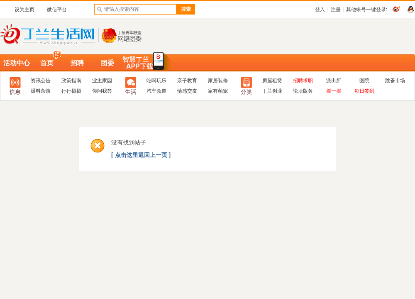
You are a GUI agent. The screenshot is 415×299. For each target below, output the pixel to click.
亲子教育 (187, 80)
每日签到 (364, 91)
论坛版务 (303, 91)
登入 (320, 9)
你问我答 (102, 91)
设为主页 (24, 9)
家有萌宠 (218, 91)
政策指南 (71, 80)
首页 (47, 62)
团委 (107, 62)
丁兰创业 (272, 91)
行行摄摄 (71, 91)
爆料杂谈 (41, 91)
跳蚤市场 (395, 80)
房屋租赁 (272, 80)
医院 (364, 80)
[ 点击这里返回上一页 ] (141, 155)
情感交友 (187, 91)
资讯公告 (41, 80)
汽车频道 (156, 91)
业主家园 (102, 80)
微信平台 (57, 9)
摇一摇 (333, 91)
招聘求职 (303, 80)
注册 (336, 9)
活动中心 (16, 62)
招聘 (77, 62)
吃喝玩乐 (156, 80)
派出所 (333, 80)
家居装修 (218, 80)
